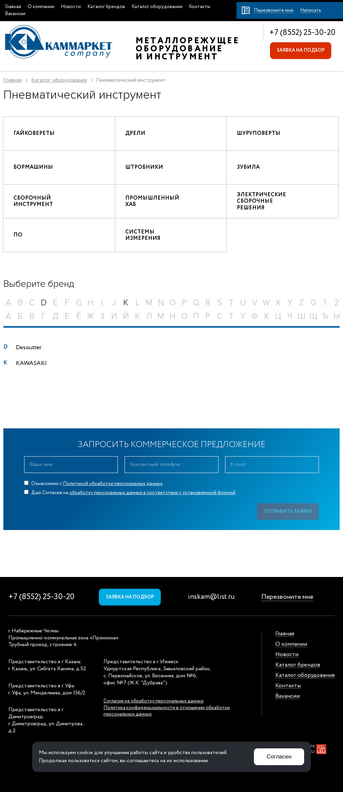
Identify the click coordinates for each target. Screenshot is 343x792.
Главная (13, 6)
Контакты (199, 6)
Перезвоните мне (287, 597)
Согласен (279, 756)
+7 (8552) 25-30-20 (302, 33)
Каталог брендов (106, 6)
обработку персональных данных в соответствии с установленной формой (152, 492)
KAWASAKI (31, 363)
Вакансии (15, 13)
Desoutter (29, 347)
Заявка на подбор (301, 50)
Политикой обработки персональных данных (112, 483)
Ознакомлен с (93, 483)
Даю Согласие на (129, 492)
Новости (71, 6)
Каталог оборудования (157, 6)
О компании (41, 6)
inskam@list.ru (211, 597)
